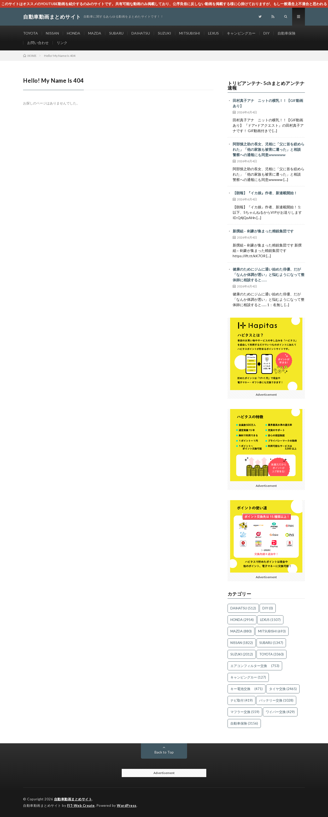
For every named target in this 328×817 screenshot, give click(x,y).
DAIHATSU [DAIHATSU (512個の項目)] (243, 608)
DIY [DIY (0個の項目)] (267, 608)
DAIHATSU (140, 33)
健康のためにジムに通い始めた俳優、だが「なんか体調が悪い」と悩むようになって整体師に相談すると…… (268, 274)
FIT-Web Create (81, 805)
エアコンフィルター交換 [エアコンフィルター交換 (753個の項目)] (254, 666)
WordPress (127, 805)
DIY (266, 33)
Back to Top (164, 752)
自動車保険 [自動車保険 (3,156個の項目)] (244, 723)
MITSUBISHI (189, 33)
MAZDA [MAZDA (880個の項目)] (241, 631)
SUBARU (116, 33)
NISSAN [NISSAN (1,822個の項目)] (241, 643)
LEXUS (213, 33)
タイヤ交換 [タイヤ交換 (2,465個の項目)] (283, 689)
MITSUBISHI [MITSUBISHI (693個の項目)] (272, 631)
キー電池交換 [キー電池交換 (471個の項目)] (246, 689)
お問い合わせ (38, 42)
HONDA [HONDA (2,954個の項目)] (242, 620)
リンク (62, 42)
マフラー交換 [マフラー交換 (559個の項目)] (244, 712)
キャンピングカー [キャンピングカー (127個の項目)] (248, 677)
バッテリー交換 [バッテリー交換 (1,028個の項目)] (276, 700)
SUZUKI (164, 33)
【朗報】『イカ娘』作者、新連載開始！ (265, 193)
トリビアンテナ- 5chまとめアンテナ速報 (266, 85)
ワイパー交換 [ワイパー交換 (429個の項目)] (280, 712)
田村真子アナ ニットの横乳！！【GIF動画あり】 (268, 103)
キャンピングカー (241, 33)
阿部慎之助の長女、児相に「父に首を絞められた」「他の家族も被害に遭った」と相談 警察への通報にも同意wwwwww (268, 149)
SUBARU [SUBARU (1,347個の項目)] (271, 643)
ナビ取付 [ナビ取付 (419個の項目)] (241, 700)
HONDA (73, 33)
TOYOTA (30, 33)
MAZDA (94, 33)
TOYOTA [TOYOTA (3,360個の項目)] (271, 654)
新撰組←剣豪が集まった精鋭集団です (263, 231)
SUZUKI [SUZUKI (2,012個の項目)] (241, 654)
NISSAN (52, 33)
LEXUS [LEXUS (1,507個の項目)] (270, 620)
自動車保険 (286, 33)
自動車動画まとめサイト (73, 799)
